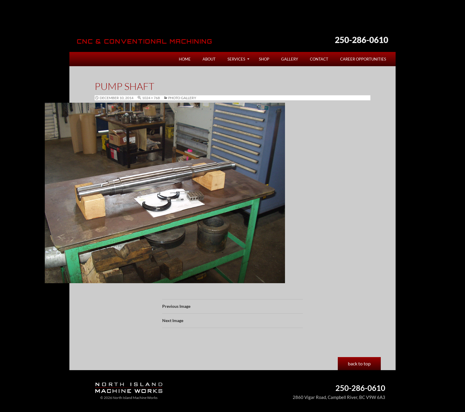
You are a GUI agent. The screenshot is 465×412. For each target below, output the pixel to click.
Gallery (289, 59)
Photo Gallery (182, 98)
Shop (264, 59)
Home (185, 59)
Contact (319, 59)
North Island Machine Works (126, 22)
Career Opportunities (363, 59)
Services (236, 59)
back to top (359, 363)
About (209, 59)
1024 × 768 (151, 98)
